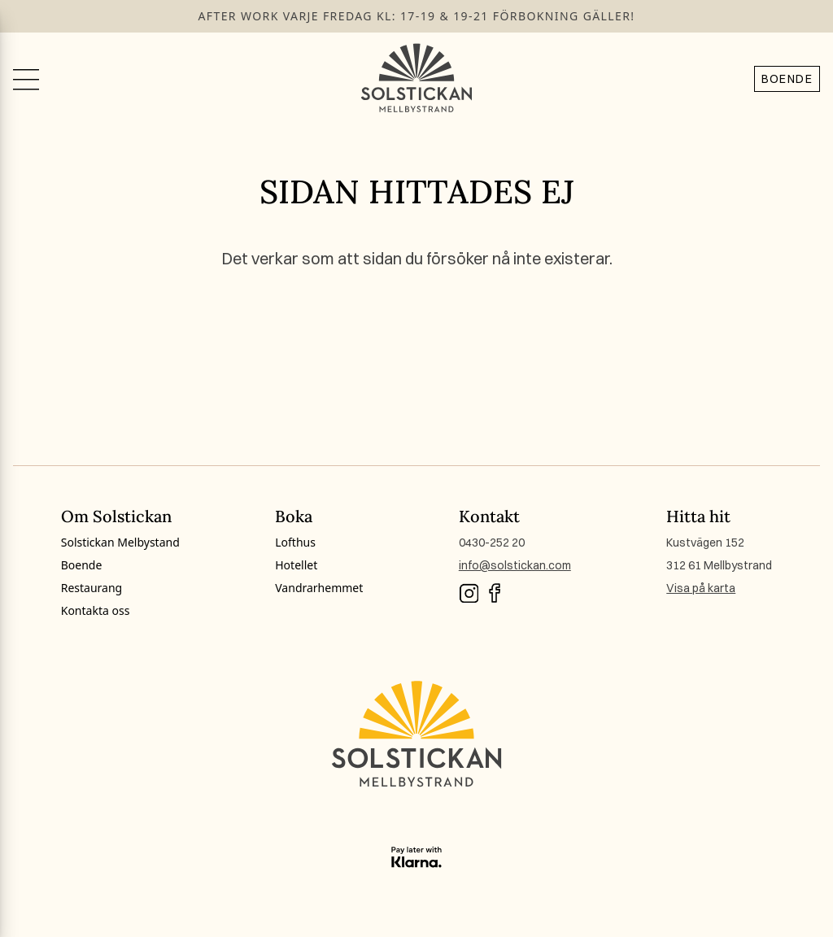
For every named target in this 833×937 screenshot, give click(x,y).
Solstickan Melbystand (120, 542)
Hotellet (296, 565)
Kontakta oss (95, 610)
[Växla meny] (26, 78)
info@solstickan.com (515, 565)
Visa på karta (700, 588)
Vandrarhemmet (319, 587)
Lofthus (295, 542)
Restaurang (92, 587)
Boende (787, 79)
